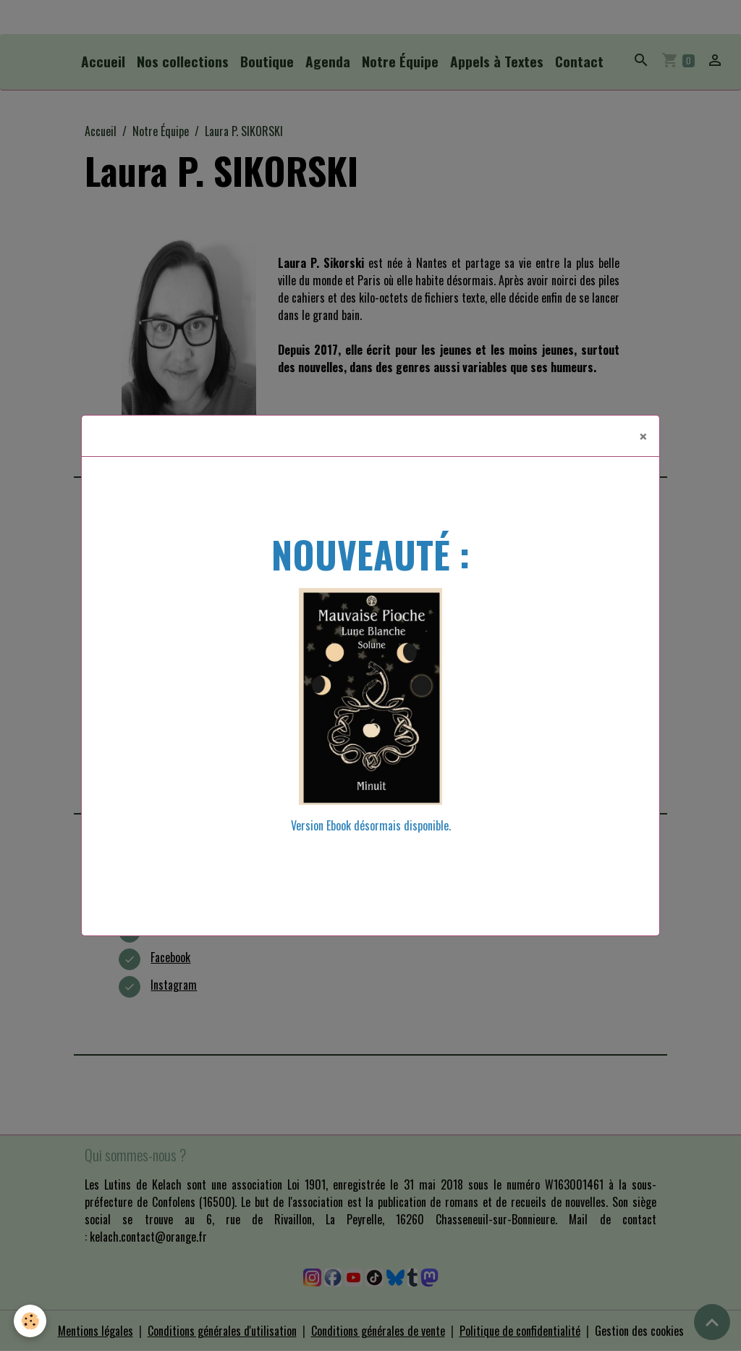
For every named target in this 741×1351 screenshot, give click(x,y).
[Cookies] (30, 1321)
